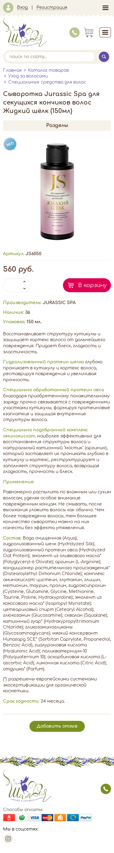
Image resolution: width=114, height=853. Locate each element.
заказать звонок (106, 789)
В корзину (92, 285)
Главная (12, 70)
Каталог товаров (48, 70)
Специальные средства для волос (47, 82)
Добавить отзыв (57, 726)
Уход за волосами (28, 76)
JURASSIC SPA (59, 302)
